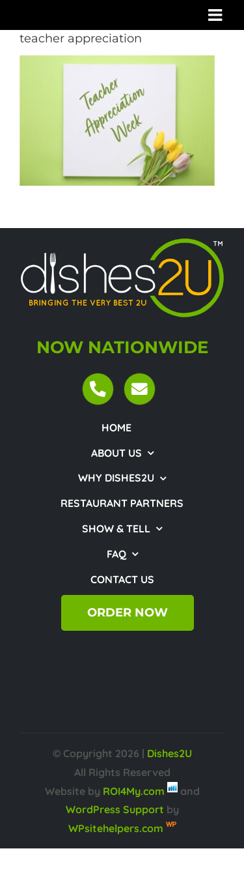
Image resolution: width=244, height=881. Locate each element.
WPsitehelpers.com (117, 828)
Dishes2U (169, 753)
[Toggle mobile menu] (216, 15)
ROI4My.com (134, 791)
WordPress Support (115, 809)
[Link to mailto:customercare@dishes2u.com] (140, 389)
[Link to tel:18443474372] (98, 389)
